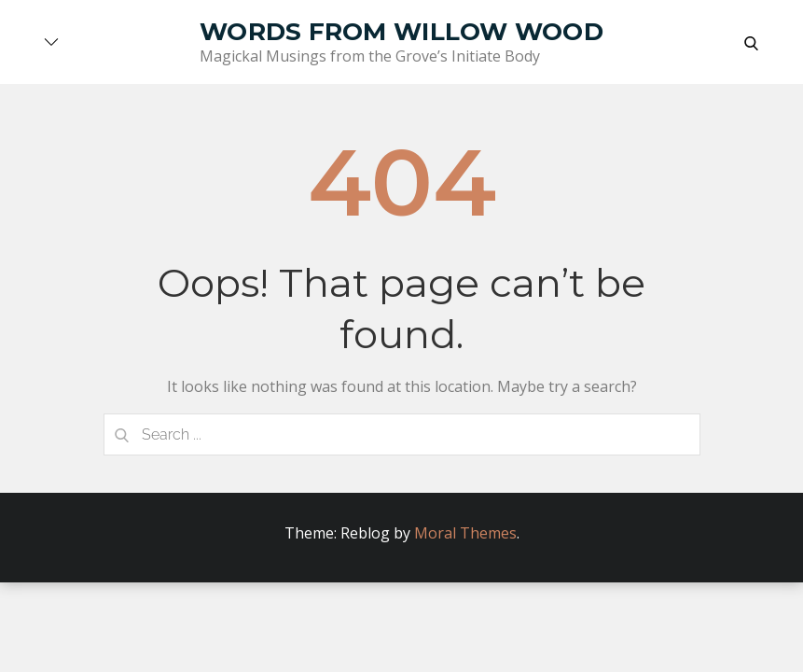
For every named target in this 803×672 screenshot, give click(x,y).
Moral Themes (465, 533)
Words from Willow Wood (401, 32)
